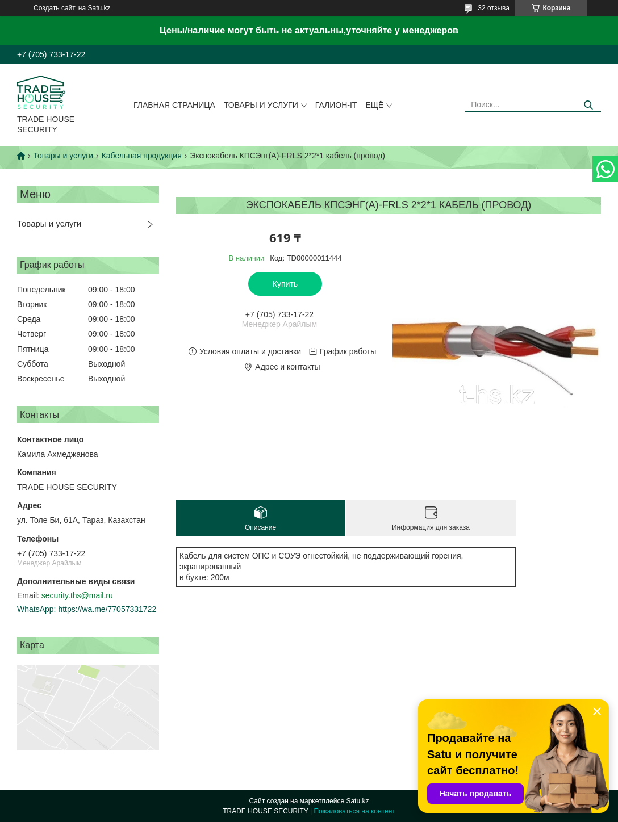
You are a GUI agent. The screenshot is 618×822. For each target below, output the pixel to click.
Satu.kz (357, 801)
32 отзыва (494, 8)
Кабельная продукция (142, 156)
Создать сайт (55, 8)
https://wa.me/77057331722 (107, 609)
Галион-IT (336, 105)
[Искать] (588, 105)
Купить (285, 283)
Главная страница (174, 105)
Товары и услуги (261, 105)
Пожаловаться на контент (354, 811)
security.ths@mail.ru (77, 595)
